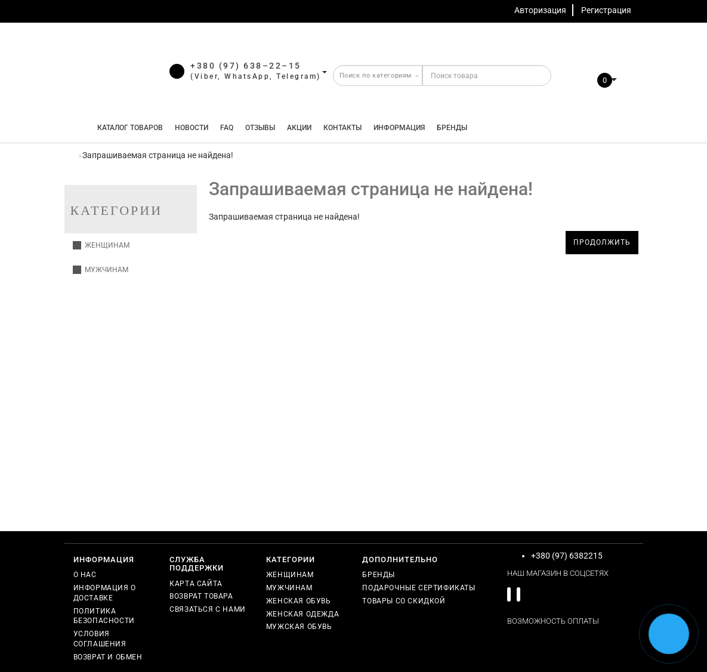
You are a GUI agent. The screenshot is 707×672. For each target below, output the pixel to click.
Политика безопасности (104, 616)
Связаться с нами (207, 609)
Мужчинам (100, 270)
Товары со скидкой (403, 601)
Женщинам (101, 245)
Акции (299, 128)
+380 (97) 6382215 (567, 555)
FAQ (226, 128)
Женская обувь (298, 601)
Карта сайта (196, 583)
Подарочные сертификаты (418, 588)
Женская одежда (302, 614)
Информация (399, 128)
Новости (191, 128)
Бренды (452, 128)
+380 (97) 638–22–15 (245, 65)
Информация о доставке (104, 593)
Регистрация (606, 10)
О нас (85, 575)
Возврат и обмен (108, 657)
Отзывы (260, 128)
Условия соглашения (99, 639)
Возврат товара (201, 596)
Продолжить (602, 242)
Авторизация (540, 10)
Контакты (342, 128)
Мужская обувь (299, 626)
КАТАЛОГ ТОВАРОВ (127, 128)
